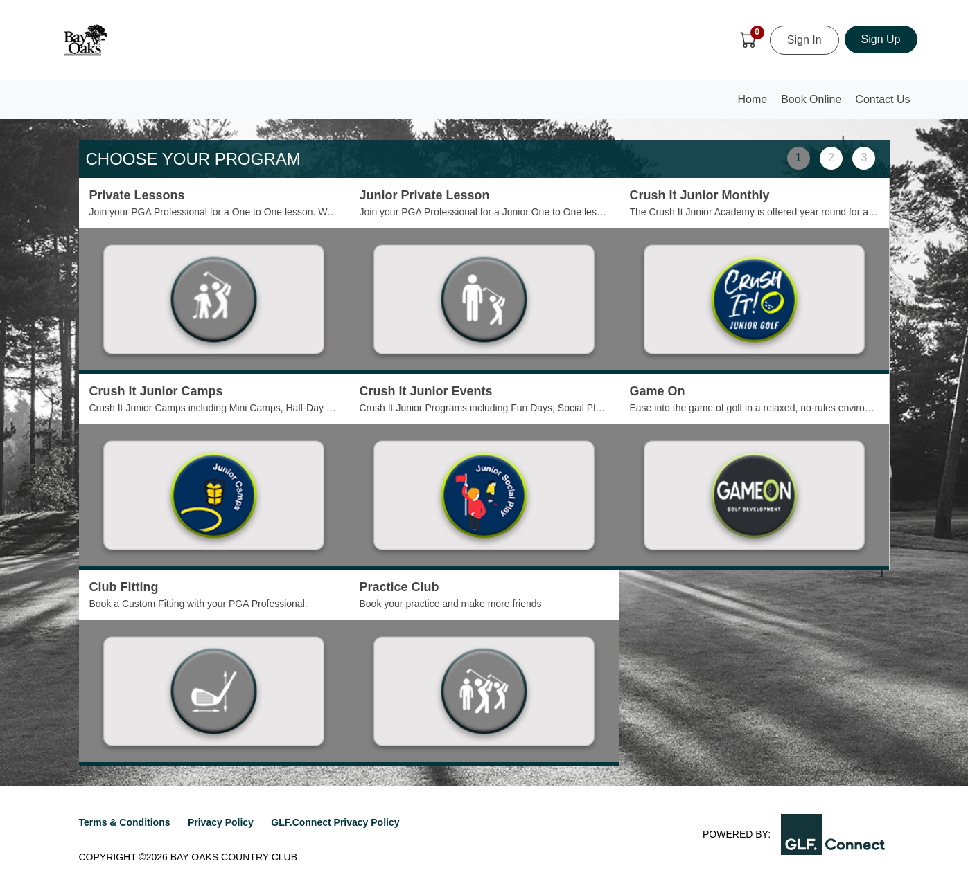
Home (756, 103)
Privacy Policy (221, 822)
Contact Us (882, 99)
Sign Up (881, 39)
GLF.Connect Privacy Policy (335, 822)
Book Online (811, 99)
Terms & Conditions (124, 822)
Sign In (804, 40)
